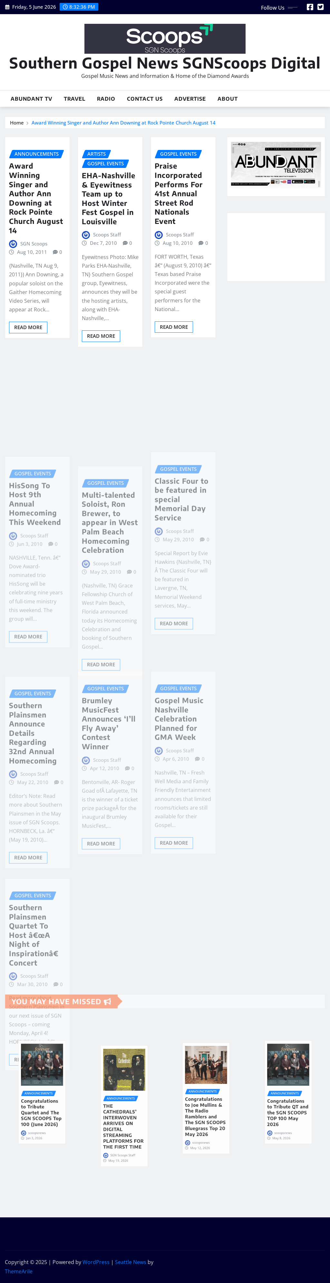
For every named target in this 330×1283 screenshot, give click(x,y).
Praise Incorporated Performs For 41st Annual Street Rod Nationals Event (179, 193)
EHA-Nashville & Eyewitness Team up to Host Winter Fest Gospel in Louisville (108, 198)
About (228, 99)
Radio (106, 99)
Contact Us (145, 99)
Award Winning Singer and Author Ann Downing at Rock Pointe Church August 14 (124, 122)
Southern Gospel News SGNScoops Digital (165, 62)
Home (17, 122)
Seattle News (130, 1262)
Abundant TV (31, 99)
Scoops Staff (107, 234)
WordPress (96, 1262)
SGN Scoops (33, 243)
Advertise (190, 99)
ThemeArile (19, 1271)
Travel (74, 99)
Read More (28, 327)
